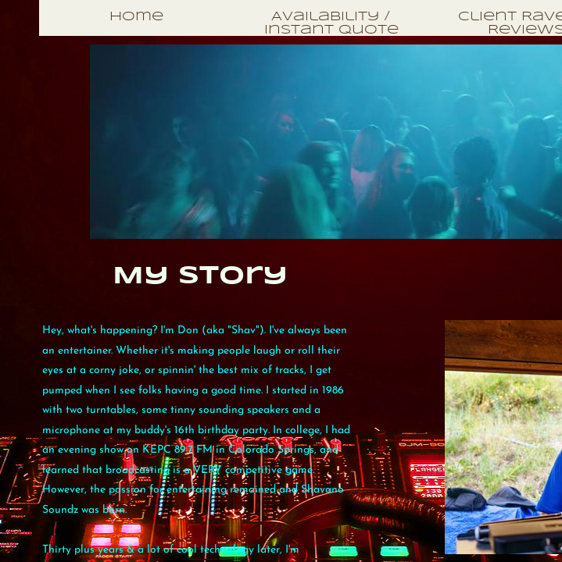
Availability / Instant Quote (331, 23)
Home (136, 16)
